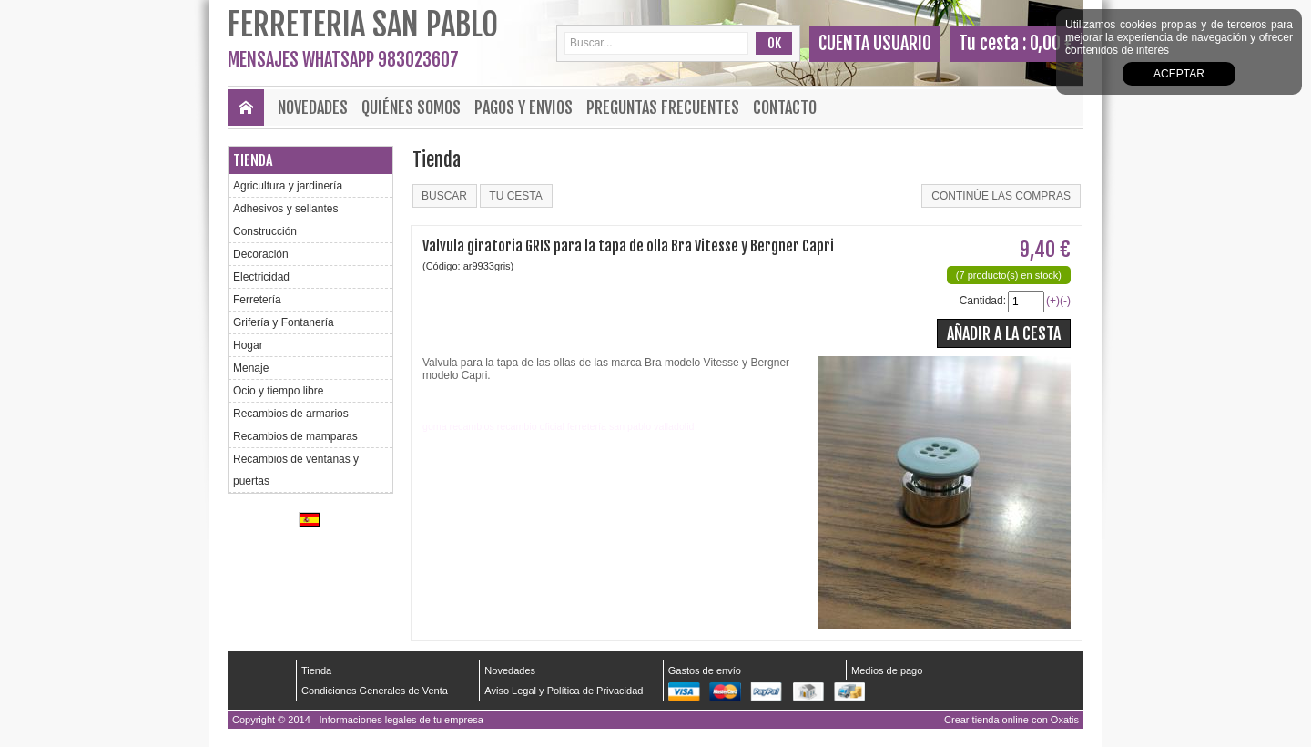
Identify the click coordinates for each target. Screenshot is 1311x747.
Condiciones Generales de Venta (374, 690)
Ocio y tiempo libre (278, 390)
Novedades (313, 107)
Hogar (248, 345)
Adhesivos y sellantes (285, 208)
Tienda (252, 160)
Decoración (261, 254)
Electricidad (261, 277)
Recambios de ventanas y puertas (296, 470)
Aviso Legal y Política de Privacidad (563, 690)
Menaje (251, 368)
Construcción (265, 231)
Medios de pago (886, 670)
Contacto (785, 107)
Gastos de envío (704, 670)
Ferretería (257, 299)
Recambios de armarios (291, 413)
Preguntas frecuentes (662, 107)
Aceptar (1178, 73)
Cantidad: (983, 300)
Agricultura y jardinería (287, 185)
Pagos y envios (523, 107)
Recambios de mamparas (295, 436)
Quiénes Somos (411, 107)
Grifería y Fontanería (283, 322)
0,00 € (1052, 43)
